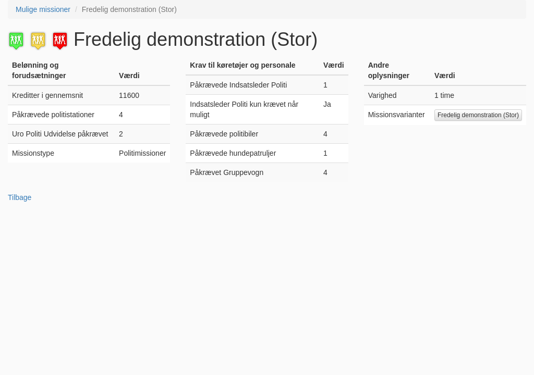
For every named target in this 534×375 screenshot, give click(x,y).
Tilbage (19, 197)
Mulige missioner (43, 9)
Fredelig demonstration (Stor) (478, 115)
